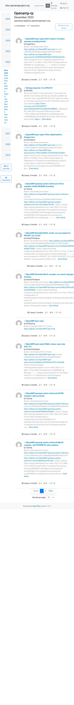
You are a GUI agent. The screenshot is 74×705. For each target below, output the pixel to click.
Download (6, 179)
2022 (8, 62)
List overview (6, 167)
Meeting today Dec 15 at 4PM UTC (38, 88)
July (5, 99)
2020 (8, 144)
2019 (8, 155)
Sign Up (64, 8)
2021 (8, 133)
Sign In (63, 3)
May (5, 104)
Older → (52, 491)
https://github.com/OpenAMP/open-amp (39, 49)
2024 (8, 40)
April (6, 107)
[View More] (46, 119)
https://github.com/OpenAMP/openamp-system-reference (46, 194)
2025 (8, 29)
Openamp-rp (23, 13)
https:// (37, 119)
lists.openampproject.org (17, 5)
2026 (8, 19)
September (6, 88)
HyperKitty (36, 506)
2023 (8, 51)
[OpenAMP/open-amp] (33, 321)
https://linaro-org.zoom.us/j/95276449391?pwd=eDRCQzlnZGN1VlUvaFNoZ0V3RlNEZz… (41, 106)
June (6, 102)
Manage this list (54, 5)
